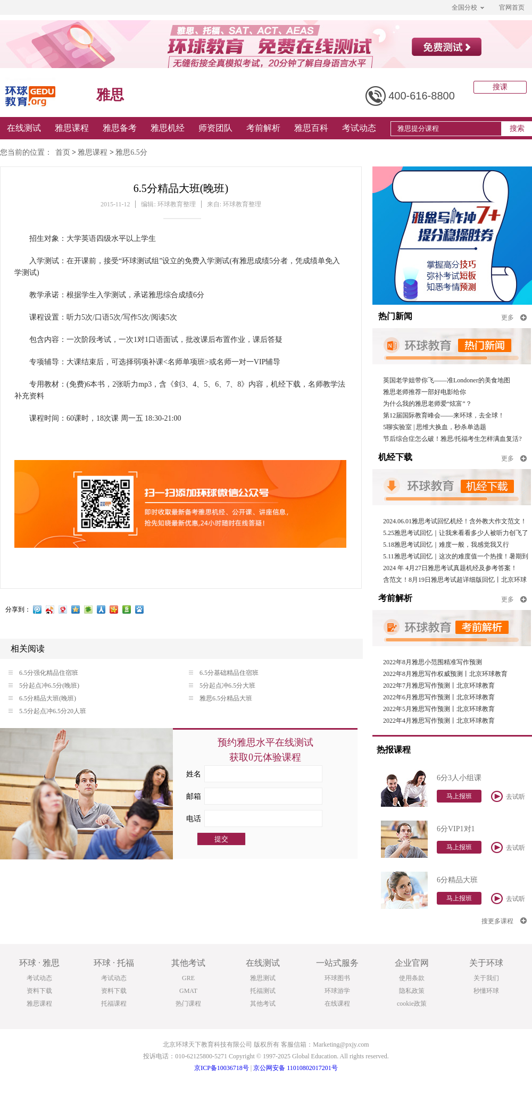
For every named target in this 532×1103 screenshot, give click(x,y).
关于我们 (486, 978)
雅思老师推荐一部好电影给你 (424, 392)
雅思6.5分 (131, 152)
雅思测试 (263, 978)
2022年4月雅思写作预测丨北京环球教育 (439, 720)
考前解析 (263, 127)
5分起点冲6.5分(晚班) (44, 685)
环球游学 (337, 991)
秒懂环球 (486, 991)
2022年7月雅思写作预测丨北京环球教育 (439, 685)
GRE (188, 978)
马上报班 (459, 796)
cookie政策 (412, 1003)
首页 (62, 152)
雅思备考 (120, 127)
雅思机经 (168, 127)
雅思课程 (72, 127)
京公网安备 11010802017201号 (295, 1068)
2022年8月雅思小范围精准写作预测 (432, 662)
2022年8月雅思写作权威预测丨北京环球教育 (445, 674)
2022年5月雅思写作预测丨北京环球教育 (439, 709)
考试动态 (359, 127)
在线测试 (24, 127)
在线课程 (337, 1003)
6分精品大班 (457, 880)
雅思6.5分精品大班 (220, 698)
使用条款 (412, 978)
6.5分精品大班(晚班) (42, 698)
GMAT (188, 991)
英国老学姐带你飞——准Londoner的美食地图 (446, 380)
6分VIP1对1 (456, 829)
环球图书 (337, 978)
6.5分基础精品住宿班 (224, 672)
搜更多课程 (504, 921)
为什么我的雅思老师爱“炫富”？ (427, 403)
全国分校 (468, 7)
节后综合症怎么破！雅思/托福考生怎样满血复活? (452, 438)
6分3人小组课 (459, 778)
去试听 (508, 796)
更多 (514, 317)
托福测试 (263, 991)
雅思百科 (311, 127)
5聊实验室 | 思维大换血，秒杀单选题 (434, 427)
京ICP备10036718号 (221, 1068)
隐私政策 (412, 991)
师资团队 (215, 127)
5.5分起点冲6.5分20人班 (47, 711)
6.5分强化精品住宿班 (43, 672)
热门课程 (188, 1003)
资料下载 (39, 991)
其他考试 (263, 1003)
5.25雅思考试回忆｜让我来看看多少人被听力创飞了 (455, 533)
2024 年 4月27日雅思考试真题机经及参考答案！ (450, 568)
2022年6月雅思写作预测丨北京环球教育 (439, 697)
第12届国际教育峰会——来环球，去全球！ (443, 415)
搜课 (500, 87)
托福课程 (114, 1003)
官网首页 (512, 7)
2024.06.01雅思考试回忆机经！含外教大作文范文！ (455, 521)
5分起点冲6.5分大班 (222, 685)
